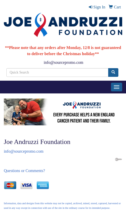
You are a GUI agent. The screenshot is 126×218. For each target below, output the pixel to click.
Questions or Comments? (24, 170)
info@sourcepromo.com (63, 62)
